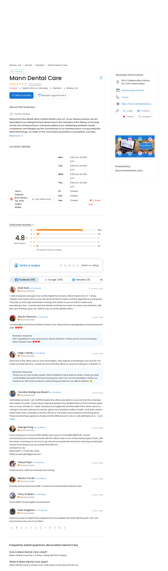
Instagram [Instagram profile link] (144, 116)
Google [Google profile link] (128, 111)
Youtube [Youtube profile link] (128, 116)
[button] (64, 525)
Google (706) (53, 277)
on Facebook (35, 286)
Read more (16, 135)
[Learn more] (135, 146)
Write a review (30, 263)
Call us (125, 97)
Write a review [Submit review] (21, 95)
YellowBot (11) (81, 277)
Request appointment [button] (133, 90)
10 (59, 526)
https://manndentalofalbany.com (138, 103)
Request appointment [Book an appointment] (52, 95)
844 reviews (35, 83)
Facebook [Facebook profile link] (144, 111)
